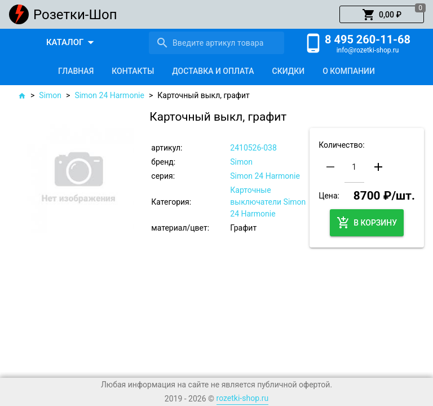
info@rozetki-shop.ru (368, 50)
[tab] (76, 71)
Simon (50, 95)
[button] (381, 15)
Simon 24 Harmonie (109, 95)
